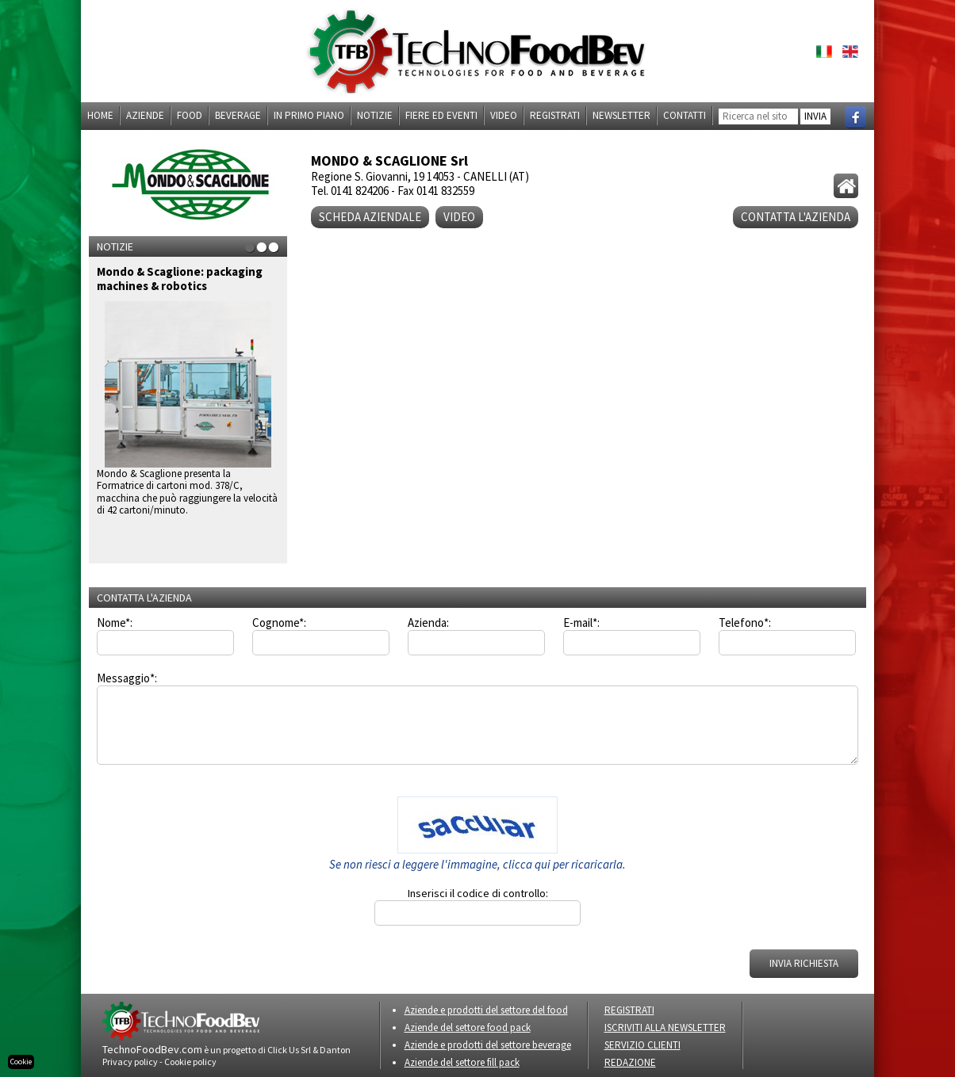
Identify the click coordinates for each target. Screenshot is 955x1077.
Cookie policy (190, 1061)
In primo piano (309, 115)
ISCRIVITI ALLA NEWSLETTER (665, 1027)
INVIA (815, 116)
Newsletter (621, 115)
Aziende (145, 115)
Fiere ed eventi (441, 115)
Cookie (21, 1061)
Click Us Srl (289, 1050)
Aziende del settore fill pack (462, 1062)
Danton (335, 1050)
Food (189, 115)
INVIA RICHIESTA (803, 963)
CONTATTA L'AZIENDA (795, 216)
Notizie (375, 115)
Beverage (238, 115)
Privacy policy (130, 1061)
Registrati (555, 115)
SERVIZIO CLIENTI (642, 1045)
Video (503, 115)
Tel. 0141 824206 (350, 190)
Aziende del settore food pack (468, 1027)
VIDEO (459, 216)
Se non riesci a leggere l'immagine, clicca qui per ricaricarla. (477, 864)
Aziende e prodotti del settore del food (486, 1010)
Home (100, 115)
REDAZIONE (630, 1062)
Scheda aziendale (370, 216)
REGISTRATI (629, 1010)
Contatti (684, 115)
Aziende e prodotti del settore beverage (488, 1045)
